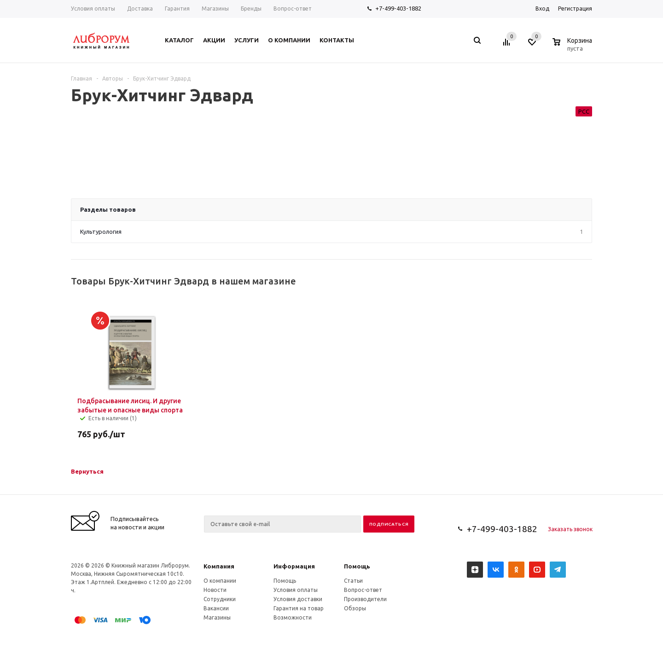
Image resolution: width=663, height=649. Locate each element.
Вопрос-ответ (363, 590)
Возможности (292, 617)
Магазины (217, 617)
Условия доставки (297, 599)
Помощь (357, 566)
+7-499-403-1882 (398, 8)
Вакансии (216, 608)
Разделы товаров (108, 209)
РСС (583, 111)
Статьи (353, 581)
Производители (365, 599)
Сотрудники (220, 599)
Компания (219, 566)
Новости (215, 590)
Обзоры (355, 608)
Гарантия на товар (298, 608)
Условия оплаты (295, 590)
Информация (294, 566)
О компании (220, 581)
